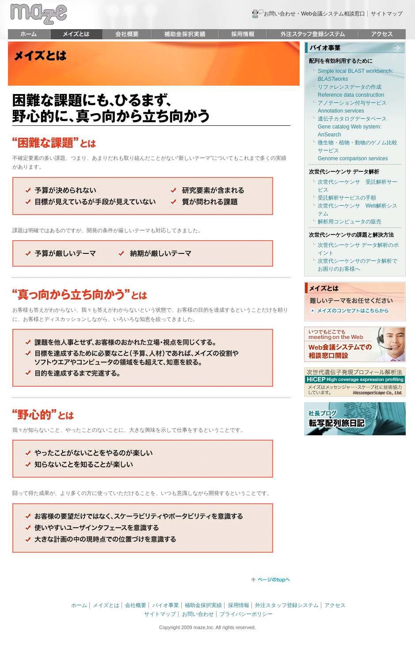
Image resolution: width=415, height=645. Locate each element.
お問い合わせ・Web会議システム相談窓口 (314, 14)
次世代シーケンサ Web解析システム (357, 210)
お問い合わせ (198, 614)
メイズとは (77, 34)
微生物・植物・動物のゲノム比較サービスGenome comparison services (357, 151)
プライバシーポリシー (246, 614)
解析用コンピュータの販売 (349, 222)
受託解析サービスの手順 (347, 198)
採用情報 (243, 34)
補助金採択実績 (185, 34)
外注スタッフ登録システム (312, 34)
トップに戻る (270, 580)
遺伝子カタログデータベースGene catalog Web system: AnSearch (352, 127)
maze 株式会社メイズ (38, 14)
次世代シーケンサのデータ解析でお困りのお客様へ (357, 265)
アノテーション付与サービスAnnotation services (352, 107)
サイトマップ (387, 14)
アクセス (382, 34)
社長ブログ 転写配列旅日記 (355, 418)
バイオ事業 (355, 47)
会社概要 (127, 34)
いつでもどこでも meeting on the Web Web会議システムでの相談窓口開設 (355, 344)
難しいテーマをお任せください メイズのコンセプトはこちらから (351, 305)
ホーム (29, 34)
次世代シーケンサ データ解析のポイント (358, 249)
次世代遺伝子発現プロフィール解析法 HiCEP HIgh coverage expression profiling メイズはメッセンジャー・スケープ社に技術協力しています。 (355, 382)
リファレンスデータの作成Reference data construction (351, 91)
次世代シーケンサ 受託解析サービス (357, 186)
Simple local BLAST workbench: (355, 75)
